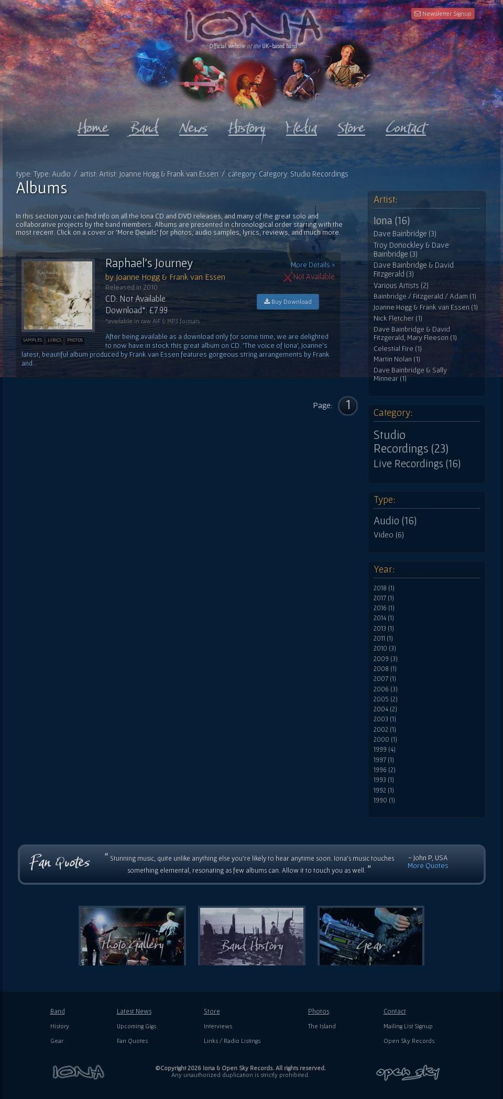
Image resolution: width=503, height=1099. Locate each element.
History (59, 1026)
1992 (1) (384, 790)
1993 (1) (384, 780)
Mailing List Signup (408, 1026)
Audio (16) (395, 520)
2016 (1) (384, 608)
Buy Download (288, 301)
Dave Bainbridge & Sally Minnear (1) (410, 374)
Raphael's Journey (149, 263)
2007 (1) (385, 679)
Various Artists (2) (401, 285)
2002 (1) (385, 729)
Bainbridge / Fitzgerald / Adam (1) (425, 296)
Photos (318, 1011)
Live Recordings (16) (417, 463)
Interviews (218, 1026)
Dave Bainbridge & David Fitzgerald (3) (414, 269)
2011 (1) (383, 638)
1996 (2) (385, 770)
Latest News (134, 1011)
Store (212, 1011)
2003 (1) (385, 719)
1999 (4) (385, 749)
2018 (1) (384, 588)
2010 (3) (385, 648)
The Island (322, 1026)
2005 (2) (386, 699)
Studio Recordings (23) (411, 441)
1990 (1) (384, 800)
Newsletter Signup (443, 13)
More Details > (313, 265)
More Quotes (428, 865)
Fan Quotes (132, 1040)
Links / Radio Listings (232, 1040)
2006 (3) (386, 689)
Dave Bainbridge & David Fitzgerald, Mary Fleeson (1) (415, 333)
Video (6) (389, 534)
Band (57, 1011)
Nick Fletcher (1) (398, 318)
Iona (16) (392, 220)
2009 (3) (386, 659)
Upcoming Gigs (136, 1026)
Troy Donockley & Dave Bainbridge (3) (411, 249)
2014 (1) (384, 618)
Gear (56, 1040)
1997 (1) (384, 760)
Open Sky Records (409, 1040)
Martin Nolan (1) (397, 359)
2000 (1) (385, 739)
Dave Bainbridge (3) (405, 233)
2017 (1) (384, 598)
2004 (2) (385, 709)
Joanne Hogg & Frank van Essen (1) (426, 307)
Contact (395, 1011)
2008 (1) (385, 669)
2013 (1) (384, 628)
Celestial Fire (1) (398, 349)
